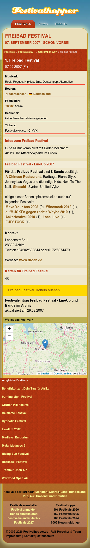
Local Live (51, 217)
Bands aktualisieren (24, 514)
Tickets (60, 24)
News (43, 24)
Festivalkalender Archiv (23, 518)
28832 (9, 106)
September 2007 (47, 52)
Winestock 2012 (58, 207)
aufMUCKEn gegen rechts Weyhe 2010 (37, 212)
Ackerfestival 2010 (20, 217)
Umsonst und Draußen (51, 496)
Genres (54, 491)
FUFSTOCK (15, 222)
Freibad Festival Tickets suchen (34, 290)
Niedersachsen (16, 94)
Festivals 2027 (24, 522)
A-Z (32, 496)
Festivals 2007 (26, 52)
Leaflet (43, 373)
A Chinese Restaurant (23, 177)
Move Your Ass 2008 (22, 207)
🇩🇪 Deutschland (40, 94)
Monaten (41, 491)
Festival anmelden (23, 509)
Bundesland (77, 491)
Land (63, 491)
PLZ (25, 496)
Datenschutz (45, 536)
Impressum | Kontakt (20, 536)
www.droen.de (30, 260)
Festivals (23, 24)
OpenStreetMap (63, 373)
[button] (45, 344)
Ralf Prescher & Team (66, 531)
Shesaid (19, 187)
